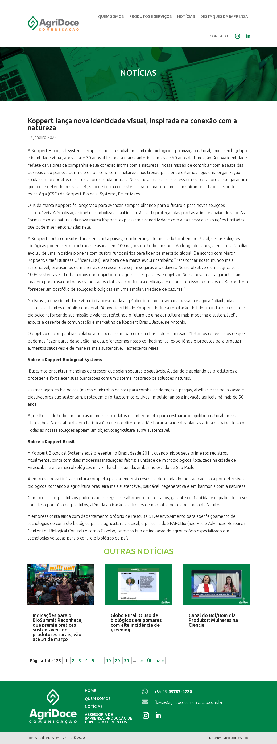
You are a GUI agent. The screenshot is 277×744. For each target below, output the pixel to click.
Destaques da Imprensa (224, 16)
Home (90, 691)
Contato (219, 36)
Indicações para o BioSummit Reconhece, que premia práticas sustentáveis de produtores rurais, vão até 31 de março (57, 627)
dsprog (243, 737)
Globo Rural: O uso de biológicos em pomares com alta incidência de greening (136, 622)
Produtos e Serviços (150, 16)
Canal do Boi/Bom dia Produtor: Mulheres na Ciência (213, 620)
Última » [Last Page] (155, 660)
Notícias (186, 16)
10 (108, 660)
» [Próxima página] (141, 660)
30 (126, 660)
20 (117, 660)
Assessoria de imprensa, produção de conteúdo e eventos (108, 718)
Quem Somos (111, 16)
